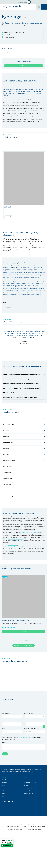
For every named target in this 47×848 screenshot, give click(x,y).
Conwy (39, 546)
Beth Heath (7, 207)
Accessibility (27, 779)
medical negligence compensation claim (13, 270)
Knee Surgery (6, 490)
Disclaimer (26, 785)
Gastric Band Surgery (8, 496)
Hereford (27, 546)
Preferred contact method (31, 728)
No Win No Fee (9, 272)
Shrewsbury (8, 546)
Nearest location (28, 713)
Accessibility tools (22, 2)
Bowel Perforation (7, 466)
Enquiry (4, 742)
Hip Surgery (6, 448)
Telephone (5, 721)
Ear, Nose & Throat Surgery (10, 424)
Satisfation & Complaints (30, 782)
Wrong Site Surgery (8, 472)
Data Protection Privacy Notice (25, 737)
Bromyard (32, 546)
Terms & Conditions (28, 793)
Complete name (6, 713)
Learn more (23, 631)
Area (25, 721)
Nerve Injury (6, 454)
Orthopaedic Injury (8, 442)
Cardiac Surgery (7, 478)
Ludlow (22, 546)
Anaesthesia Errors (8, 502)
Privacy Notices (27, 791)
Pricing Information (28, 788)
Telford (13, 546)
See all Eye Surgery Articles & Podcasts (23, 645)
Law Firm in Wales (12, 545)
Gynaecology (6, 430)
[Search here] (23, 810)
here (13, 739)
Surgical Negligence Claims (29, 532)
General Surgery (7, 418)
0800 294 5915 (9, 801)
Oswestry (17, 546)
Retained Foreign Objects (9, 460)
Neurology (6, 436)
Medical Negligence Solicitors (24, 110)
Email (3, 728)
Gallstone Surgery (7, 484)
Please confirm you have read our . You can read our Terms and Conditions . (22, 738)
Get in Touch (22, 65)
